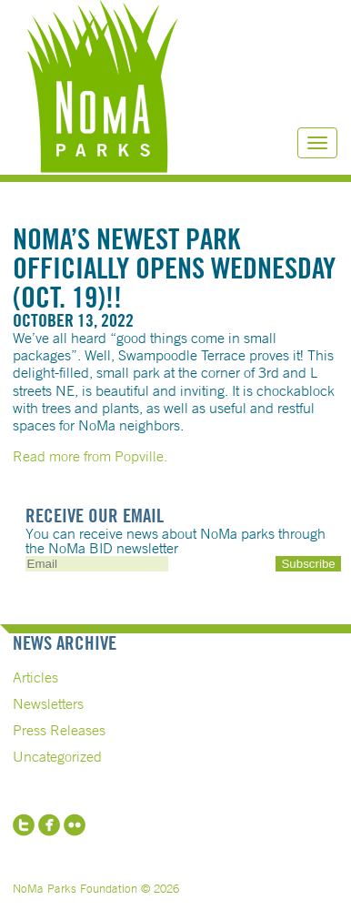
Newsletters (48, 703)
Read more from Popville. (90, 456)
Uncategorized (57, 756)
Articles (35, 677)
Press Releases (59, 730)
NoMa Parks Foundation (102, 86)
